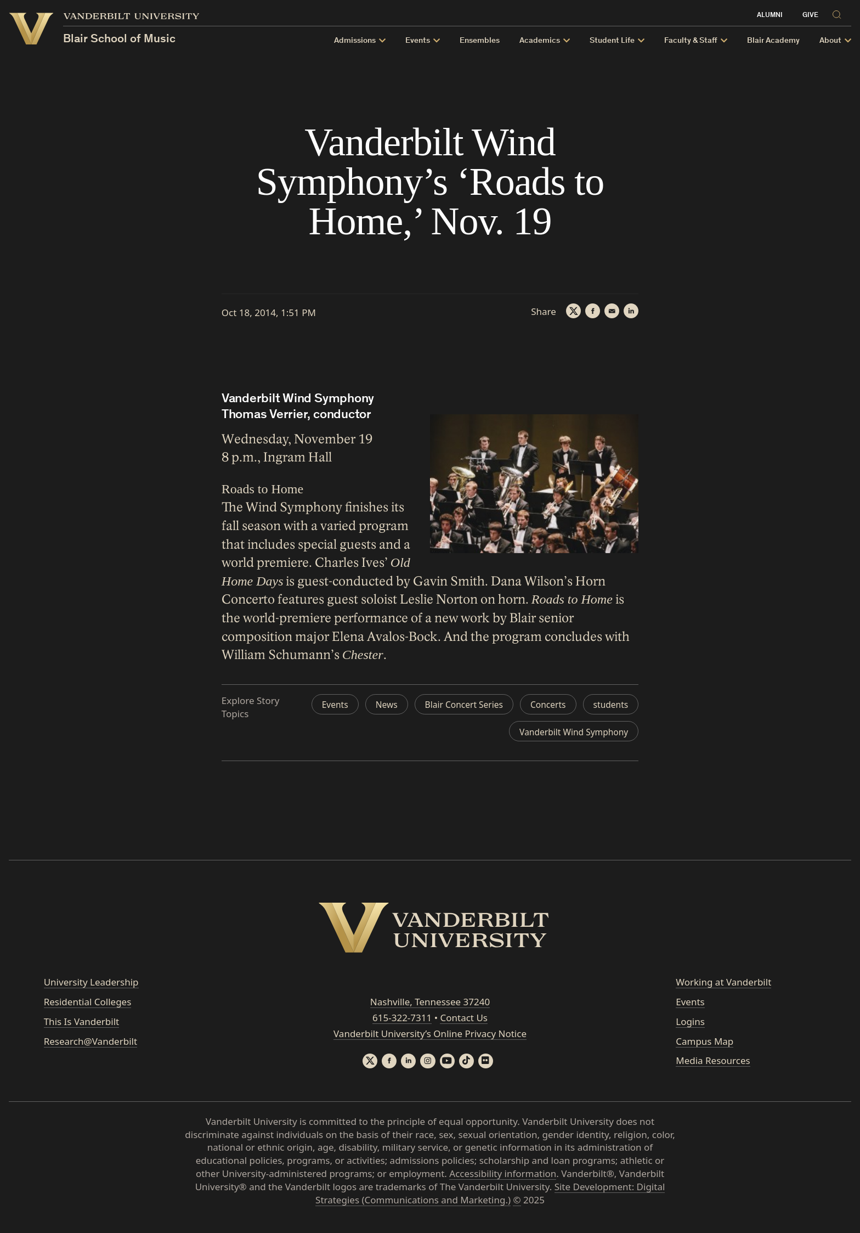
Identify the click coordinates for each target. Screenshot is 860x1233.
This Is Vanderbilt (82, 1026)
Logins (690, 1026)
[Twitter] (567, 311)
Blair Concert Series (519, 705)
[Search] (839, 13)
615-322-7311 (402, 1023)
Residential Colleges (88, 1007)
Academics (539, 41)
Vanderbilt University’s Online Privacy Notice (430, 1038)
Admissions (355, 41)
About (830, 41)
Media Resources (713, 1066)
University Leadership (91, 987)
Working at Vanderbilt (723, 987)
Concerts (609, 705)
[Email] (609, 311)
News (437, 705)
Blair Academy (773, 41)
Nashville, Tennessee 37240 (430, 1007)
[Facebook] (588, 311)
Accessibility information (502, 1180)
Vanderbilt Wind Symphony (569, 731)
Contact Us (464, 1023)
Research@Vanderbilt (90, 1046)
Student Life (612, 41)
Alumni (770, 15)
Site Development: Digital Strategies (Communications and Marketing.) (490, 1200)
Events (417, 41)
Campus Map (704, 1046)
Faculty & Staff (690, 41)
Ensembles (480, 41)
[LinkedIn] (630, 311)
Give (810, 15)
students (463, 731)
